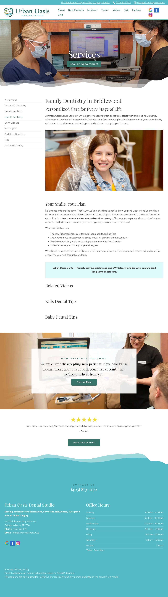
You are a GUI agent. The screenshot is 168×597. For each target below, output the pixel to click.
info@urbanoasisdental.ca (25, 533)
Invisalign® (11, 128)
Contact (136, 10)
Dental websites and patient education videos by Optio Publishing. (40, 573)
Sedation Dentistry (15, 134)
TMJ (7, 140)
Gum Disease (12, 123)
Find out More (84, 382)
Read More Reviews (84, 442)
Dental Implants (14, 111)
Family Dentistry (14, 117)
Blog (60, 15)
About (61, 10)
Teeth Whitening (14, 145)
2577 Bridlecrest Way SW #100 (20, 521)
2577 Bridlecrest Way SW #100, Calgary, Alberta (85, 2)
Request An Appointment (151, 2)
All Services (11, 100)
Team (104, 10)
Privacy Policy (22, 569)
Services (91, 10)
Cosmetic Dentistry (15, 105)
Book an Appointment (84, 63)
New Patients (76, 10)
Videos (116, 10)
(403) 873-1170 (123, 2)
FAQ (126, 10)
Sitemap (9, 569)
